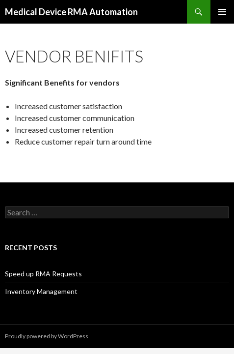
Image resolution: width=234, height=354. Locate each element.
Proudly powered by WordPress (46, 336)
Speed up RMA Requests (43, 273)
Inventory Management (41, 291)
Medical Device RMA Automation (71, 11)
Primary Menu (222, 12)
